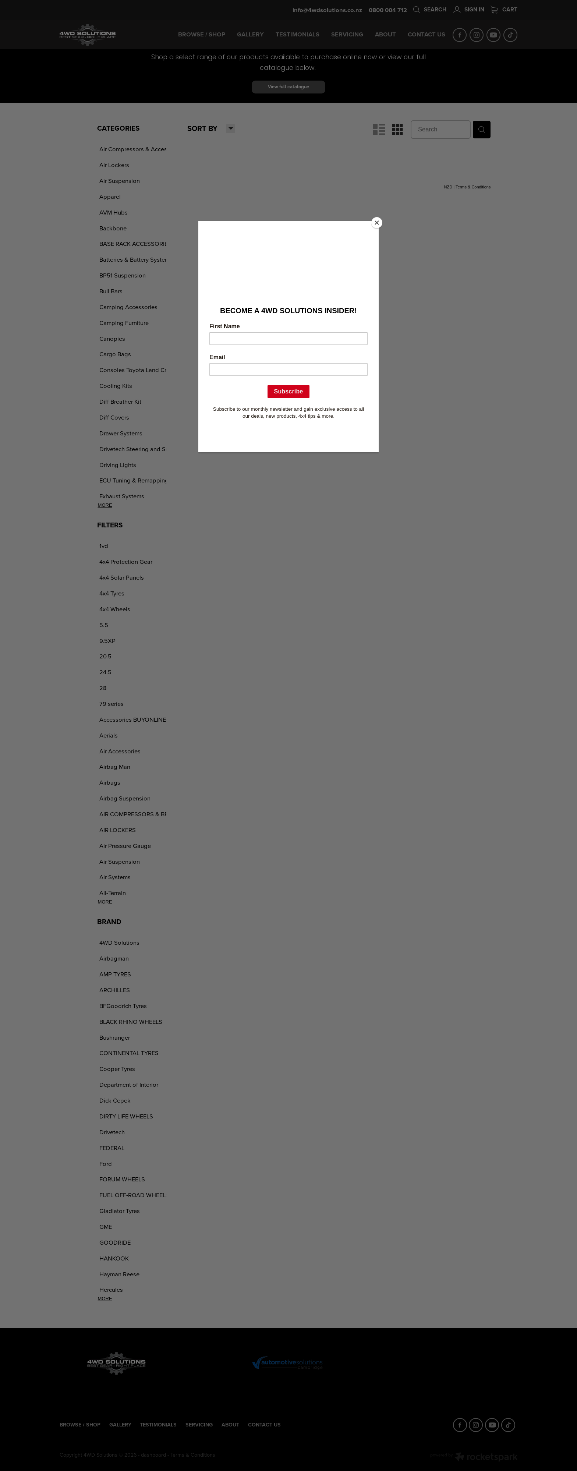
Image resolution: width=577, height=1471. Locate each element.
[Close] (376, 222)
